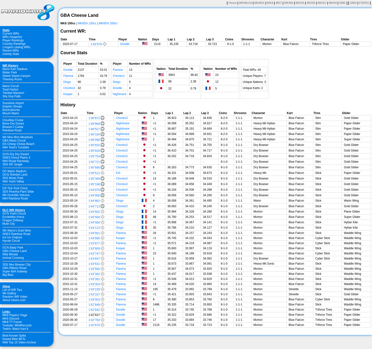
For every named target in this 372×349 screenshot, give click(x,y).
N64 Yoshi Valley (13, 181)
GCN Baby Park (12, 247)
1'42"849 (94, 304)
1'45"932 (94, 145)
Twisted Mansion (13, 93)
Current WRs (10, 33)
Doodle (125, 44)
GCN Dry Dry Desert (15, 154)
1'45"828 (94, 150)
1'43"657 (94, 258)
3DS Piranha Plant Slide (18, 191)
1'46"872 (94, 118)
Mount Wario (10, 113)
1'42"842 (94, 310)
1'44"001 (94, 233)
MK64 (333, 3)
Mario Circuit (10, 86)
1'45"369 (94, 178)
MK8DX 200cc (108, 23)
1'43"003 (94, 299)
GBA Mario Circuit (14, 140)
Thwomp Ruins (12, 79)
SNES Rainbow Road (16, 234)
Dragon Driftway (12, 220)
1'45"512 (94, 173)
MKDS (300, 3)
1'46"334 (94, 134)
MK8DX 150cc (87, 23)
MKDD (311, 3)
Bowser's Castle (12, 127)
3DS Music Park (12, 178)
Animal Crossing (13, 258)
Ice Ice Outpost (12, 237)
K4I (118, 173)
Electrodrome (11, 110)
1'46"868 (94, 123)
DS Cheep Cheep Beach (18, 144)
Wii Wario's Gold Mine (16, 230)
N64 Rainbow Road (15, 198)
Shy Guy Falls (11, 96)
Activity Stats (10, 54)
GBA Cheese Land (14, 251)
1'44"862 (94, 201)
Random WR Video (15, 296)
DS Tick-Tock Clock (15, 188)
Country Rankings (14, 43)
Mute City (8, 223)
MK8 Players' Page (14, 315)
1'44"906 (94, 195)
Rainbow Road (12, 130)
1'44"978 (94, 190)
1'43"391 (94, 279)
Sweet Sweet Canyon (16, 76)
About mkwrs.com (14, 300)
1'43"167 (94, 294)
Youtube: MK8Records (17, 325)
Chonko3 (69, 88)
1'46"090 (94, 140)
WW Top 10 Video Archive (19, 342)
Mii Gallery (9, 293)
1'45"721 (94, 162)
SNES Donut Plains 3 (16, 157)
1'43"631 (94, 264)
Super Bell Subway (14, 271)
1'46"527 (94, 129)
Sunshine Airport (13, 103)
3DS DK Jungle (12, 164)
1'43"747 (94, 253)
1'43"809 (94, 248)
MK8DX (259, 3)
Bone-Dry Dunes (13, 123)
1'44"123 (94, 228)
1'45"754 (94, 156)
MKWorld (245, 3)
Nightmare (119, 94)
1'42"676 (96, 44)
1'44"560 (94, 217)
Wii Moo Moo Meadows (17, 137)
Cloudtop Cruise (12, 120)
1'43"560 (94, 269)
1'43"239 (94, 289)
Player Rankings (13, 40)
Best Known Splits (14, 335)
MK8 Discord (10, 318)
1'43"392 (94, 274)
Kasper (68, 94)
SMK (342, 3)
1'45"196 (94, 184)
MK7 (279, 3)
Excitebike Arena (13, 217)
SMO (353, 3)
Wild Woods (10, 254)
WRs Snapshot (12, 37)
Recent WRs (10, 50)
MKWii (288, 3)
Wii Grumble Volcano (16, 195)
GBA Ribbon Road (14, 268)
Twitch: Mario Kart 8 (15, 329)
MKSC (322, 3)
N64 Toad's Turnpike (15, 147)
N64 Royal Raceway (15, 161)
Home (233, 3)
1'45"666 (94, 167)
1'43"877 (94, 243)
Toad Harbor (10, 89)
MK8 (270, 3)
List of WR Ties (12, 290)
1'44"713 (94, 206)
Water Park (9, 72)
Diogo (67, 82)
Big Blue (7, 275)
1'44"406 (94, 222)
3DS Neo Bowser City (16, 264)
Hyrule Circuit (11, 240)
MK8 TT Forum (12, 322)
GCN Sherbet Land (14, 174)
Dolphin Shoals (12, 106)
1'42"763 (94, 320)
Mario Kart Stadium (15, 69)
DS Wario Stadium (14, 171)
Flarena (68, 76)
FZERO (364, 3)
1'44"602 (94, 212)
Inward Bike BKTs (13, 339)
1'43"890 (94, 238)
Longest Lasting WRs (16, 47)
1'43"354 (94, 284)
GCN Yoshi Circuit (14, 213)
